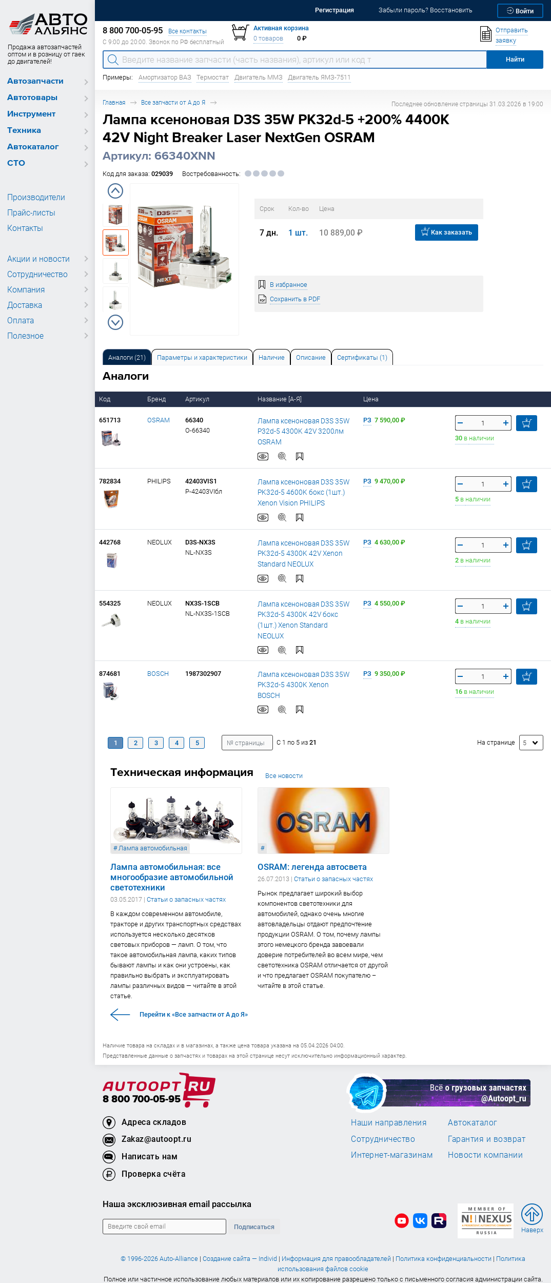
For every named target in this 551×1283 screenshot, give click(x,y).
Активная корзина (281, 28)
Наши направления (389, 1113)
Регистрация (334, 10)
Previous (115, 191)
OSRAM (158, 420)
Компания (24, 289)
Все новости (284, 766)
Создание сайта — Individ (240, 1249)
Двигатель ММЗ (258, 77)
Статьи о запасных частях (186, 890)
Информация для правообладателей (336, 1249)
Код (105, 399)
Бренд (157, 399)
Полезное (24, 336)
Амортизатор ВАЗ (165, 77)
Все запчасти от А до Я (173, 102)
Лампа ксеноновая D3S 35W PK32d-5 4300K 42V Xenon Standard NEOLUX (300, 553)
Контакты (24, 228)
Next (115, 322)
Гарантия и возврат (486, 1129)
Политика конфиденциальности (443, 1249)
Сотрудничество (35, 274)
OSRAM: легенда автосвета (312, 858)
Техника (24, 130)
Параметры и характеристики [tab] (202, 357)
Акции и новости (36, 259)
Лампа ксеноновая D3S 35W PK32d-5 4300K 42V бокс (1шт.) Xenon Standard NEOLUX (304, 614)
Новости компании (485, 1145)
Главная (114, 102)
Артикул (198, 399)
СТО (16, 163)
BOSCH (158, 664)
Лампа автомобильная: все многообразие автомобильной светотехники (171, 868)
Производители (33, 197)
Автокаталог (33, 147)
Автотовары (32, 97)
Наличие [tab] (272, 357)
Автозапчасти (35, 81)
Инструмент (31, 114)
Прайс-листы (29, 212)
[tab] (127, 357)
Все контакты (187, 31)
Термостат (212, 77)
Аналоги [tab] (127, 357)
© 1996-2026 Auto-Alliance (159, 1249)
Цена (371, 399)
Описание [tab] (311, 357)
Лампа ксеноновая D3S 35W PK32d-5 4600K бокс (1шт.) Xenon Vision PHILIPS (300, 492)
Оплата (19, 320)
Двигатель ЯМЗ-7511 (319, 77)
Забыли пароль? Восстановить (426, 10)
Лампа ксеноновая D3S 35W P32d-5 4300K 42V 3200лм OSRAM (300, 431)
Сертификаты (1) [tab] (362, 357)
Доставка (24, 305)
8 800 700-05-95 (142, 1090)
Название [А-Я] (280, 399)
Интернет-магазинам (391, 1145)
